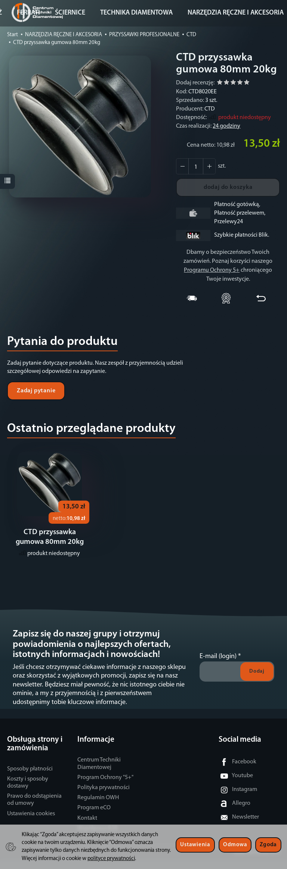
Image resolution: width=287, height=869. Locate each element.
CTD (209, 109)
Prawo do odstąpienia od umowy (34, 808)
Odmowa (235, 845)
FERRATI (28, 12)
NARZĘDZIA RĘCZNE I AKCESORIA (236, 12)
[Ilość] (195, 166)
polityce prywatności (111, 859)
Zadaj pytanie (36, 391)
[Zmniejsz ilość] (209, 166)
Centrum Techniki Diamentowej (99, 772)
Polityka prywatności (103, 797)
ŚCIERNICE (70, 12)
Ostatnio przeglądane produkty (91, 429)
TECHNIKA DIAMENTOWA (136, 12)
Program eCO (94, 817)
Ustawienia (195, 845)
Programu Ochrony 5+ (212, 270)
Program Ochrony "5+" (105, 786)
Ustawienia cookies (31, 823)
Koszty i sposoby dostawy (27, 791)
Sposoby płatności (30, 778)
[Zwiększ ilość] (182, 166)
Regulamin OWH (98, 807)
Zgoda (268, 845)
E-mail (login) (218, 665)
